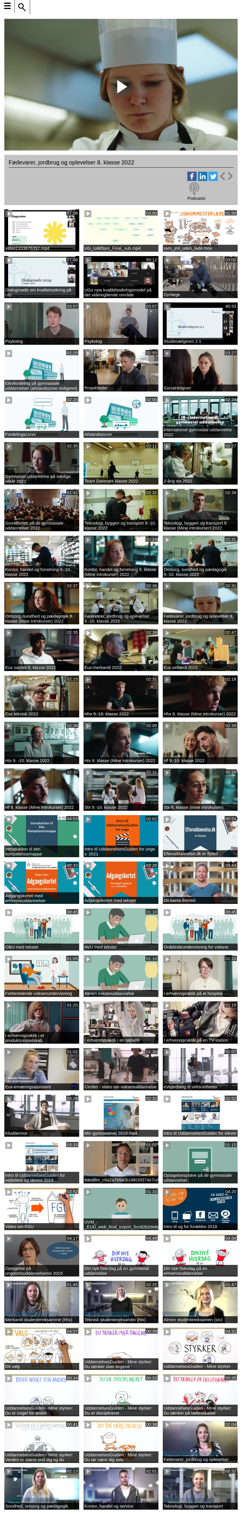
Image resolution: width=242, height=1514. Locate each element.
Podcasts (196, 198)
